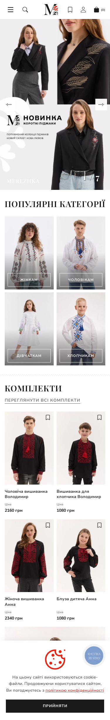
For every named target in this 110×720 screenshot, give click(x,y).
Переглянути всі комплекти (42, 400)
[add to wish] (47, 417)
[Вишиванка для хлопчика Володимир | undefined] (81, 448)
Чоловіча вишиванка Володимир (26, 494)
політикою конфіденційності (74, 690)
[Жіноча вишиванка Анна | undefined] (29, 555)
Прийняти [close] (55, 706)
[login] (83, 9)
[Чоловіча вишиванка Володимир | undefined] (29, 448)
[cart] (99, 9)
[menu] (10, 9)
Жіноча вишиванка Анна (24, 601)
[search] (25, 9)
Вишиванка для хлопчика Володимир (79, 494)
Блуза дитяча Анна (77, 599)
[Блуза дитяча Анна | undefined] (81, 555)
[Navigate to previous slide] (9, 104)
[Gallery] (55, 104)
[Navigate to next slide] (101, 104)
